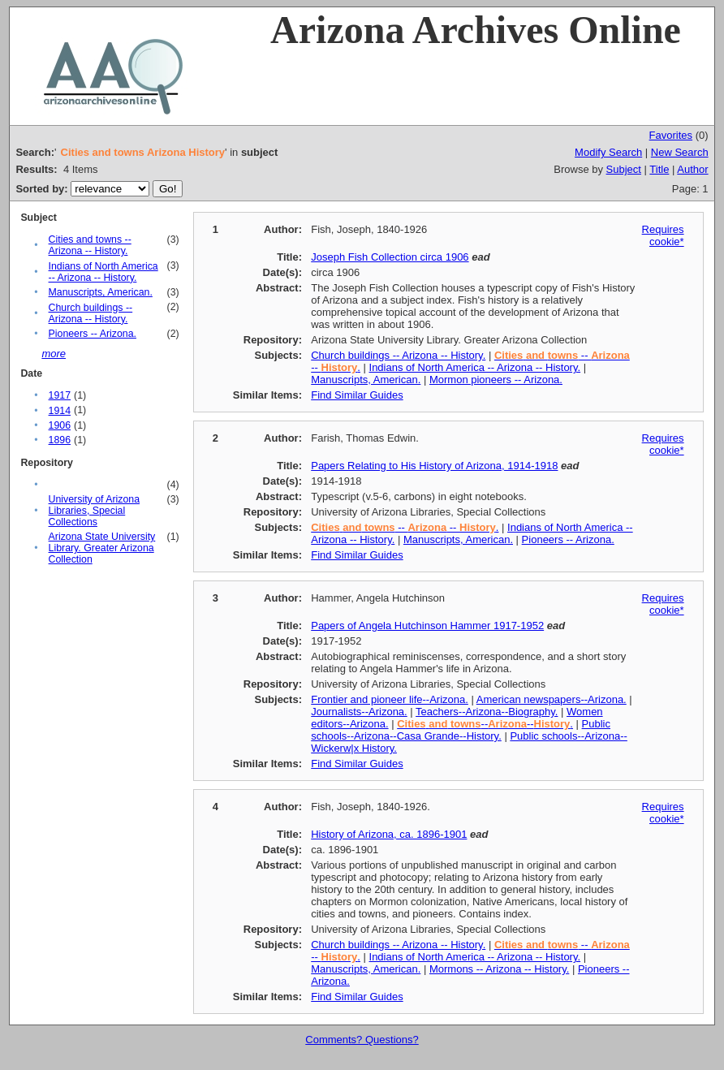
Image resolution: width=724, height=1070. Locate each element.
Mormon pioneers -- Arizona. (495, 379)
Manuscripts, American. (101, 292)
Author (692, 169)
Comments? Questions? (361, 1039)
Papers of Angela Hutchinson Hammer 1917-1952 (427, 625)
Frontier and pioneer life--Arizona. (389, 699)
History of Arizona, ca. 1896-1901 (389, 834)
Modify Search (608, 152)
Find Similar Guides (357, 395)
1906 (60, 425)
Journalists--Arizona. (359, 711)
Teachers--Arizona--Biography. (487, 711)
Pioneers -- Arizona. (92, 333)
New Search (680, 152)
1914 (60, 410)
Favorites (670, 135)
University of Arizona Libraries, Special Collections (94, 511)
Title (659, 169)
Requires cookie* (663, 235)
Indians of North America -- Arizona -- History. (103, 272)
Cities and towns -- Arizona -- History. (90, 245)
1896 (60, 440)
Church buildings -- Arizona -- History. (91, 313)
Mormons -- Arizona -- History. (499, 969)
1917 (60, 395)
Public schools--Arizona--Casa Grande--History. (460, 730)
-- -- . (404, 527)
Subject (623, 169)
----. (485, 724)
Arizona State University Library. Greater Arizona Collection (102, 548)
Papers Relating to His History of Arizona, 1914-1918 (434, 465)
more (53, 353)
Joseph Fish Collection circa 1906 (389, 257)
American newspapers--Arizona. (551, 699)
